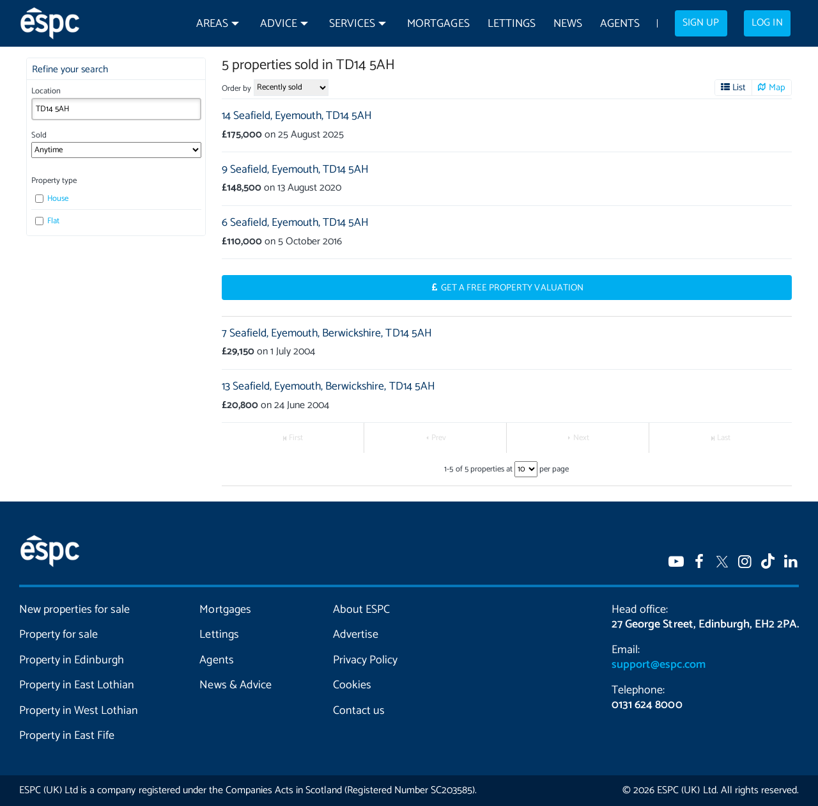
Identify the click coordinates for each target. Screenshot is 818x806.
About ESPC (361, 609)
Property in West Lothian (78, 710)
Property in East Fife (66, 735)
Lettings (512, 24)
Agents (620, 24)
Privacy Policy (365, 660)
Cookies (352, 685)
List (739, 87)
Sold (39, 135)
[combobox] (116, 109)
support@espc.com (658, 664)
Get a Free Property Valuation (512, 288)
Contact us (359, 710)
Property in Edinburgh (71, 660)
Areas (212, 24)
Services (352, 24)
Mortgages (438, 24)
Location (46, 91)
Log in (767, 23)
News (567, 24)
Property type (54, 180)
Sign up (701, 23)
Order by (236, 88)
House (51, 198)
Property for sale (58, 634)
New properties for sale (74, 609)
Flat (47, 221)
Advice (278, 24)
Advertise (355, 634)
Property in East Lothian (76, 685)
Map (777, 87)
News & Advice (235, 685)
